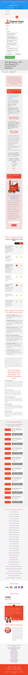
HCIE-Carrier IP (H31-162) (12, 48)
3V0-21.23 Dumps (14, 655)
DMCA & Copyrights (17, 669)
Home (7, 25)
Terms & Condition (17, 668)
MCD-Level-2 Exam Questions (14, 571)
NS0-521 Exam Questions (14, 555)
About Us (14, 666)
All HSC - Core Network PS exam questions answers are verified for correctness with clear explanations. (14, 345)
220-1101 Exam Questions (14, 514)
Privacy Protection (9, 300)
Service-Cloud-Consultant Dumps (14, 647)
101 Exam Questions (14, 511)
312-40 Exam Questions (14, 518)
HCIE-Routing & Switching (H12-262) (12, 51)
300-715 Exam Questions (14, 536)
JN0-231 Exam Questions (14, 546)
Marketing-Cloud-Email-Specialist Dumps (14, 646)
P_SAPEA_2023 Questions (14, 539)
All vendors (9, 54)
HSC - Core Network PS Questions (9, 247)
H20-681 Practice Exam (17, 457)
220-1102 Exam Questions (14, 516)
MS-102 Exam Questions (14, 548)
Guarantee (10, 668)
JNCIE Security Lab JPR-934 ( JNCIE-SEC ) (12, 41)
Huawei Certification (12, 71)
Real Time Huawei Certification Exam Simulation (9, 266)
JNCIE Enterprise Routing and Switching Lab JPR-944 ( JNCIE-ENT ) (12, 37)
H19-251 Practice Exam (17, 429)
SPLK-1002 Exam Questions (14, 561)
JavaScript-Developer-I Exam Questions (14, 577)
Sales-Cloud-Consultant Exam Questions (14, 566)
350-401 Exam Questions (14, 523)
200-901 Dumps (14, 650)
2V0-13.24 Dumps (14, 659)
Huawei (8, 46)
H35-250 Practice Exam (17, 488)
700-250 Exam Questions (14, 525)
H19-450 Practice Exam (17, 438)
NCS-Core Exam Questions (14, 552)
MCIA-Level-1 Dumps (14, 652)
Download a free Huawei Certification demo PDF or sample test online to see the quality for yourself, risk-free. (14, 352)
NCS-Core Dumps (14, 654)
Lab (7, 29)
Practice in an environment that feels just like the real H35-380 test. (14, 316)
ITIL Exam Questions (14, 543)
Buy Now (18, 434)
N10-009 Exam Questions (14, 550)
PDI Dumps (14, 649)
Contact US (9, 669)
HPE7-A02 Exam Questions (14, 534)
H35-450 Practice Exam (17, 496)
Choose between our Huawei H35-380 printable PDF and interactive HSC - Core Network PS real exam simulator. (15, 322)
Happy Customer (15, 621)
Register (7, 14)
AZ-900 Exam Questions (14, 527)
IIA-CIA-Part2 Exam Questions (14, 575)
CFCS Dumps (14, 658)
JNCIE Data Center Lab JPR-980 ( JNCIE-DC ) (11, 34)
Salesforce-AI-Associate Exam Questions (14, 568)
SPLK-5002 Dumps (14, 661)
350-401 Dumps (14, 651)
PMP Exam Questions (14, 559)
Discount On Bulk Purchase (8, 285)
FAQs (19, 666)
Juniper (8, 31)
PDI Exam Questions (14, 557)
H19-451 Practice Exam (17, 448)
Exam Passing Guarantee (8, 276)
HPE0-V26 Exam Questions (14, 530)
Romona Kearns (16, 618)
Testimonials (17, 54)
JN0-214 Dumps (14, 656)
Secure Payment (8, 294)
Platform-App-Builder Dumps (14, 648)
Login (8, 10)
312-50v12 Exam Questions (14, 521)
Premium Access (10, 57)
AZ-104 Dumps (14, 653)
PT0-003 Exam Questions (14, 541)
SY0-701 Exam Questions (14, 564)
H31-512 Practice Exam (17, 468)
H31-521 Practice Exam (17, 477)
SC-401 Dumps (14, 662)
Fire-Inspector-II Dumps (14, 660)
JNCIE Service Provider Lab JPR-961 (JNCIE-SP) (12, 44)
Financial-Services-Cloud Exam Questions (14, 573)
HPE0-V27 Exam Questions (14, 532)
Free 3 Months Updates (8, 257)
